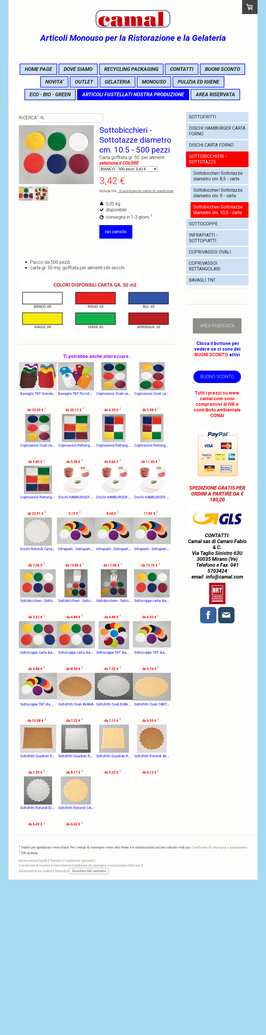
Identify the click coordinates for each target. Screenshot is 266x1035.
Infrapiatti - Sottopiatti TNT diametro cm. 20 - (99, 601)
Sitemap (61, 1026)
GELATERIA (117, 82)
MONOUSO (154, 82)
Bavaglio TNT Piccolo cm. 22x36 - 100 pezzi (99, 394)
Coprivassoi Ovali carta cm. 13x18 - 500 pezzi (55, 445)
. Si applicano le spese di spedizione (145, 191)
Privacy (135, 1020)
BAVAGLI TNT (202, 280)
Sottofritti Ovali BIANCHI (128, 808)
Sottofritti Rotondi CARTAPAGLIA (45, 963)
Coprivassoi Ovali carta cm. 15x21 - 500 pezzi (100, 445)
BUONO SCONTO (217, 376)
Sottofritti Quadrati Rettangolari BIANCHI (141, 860)
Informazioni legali (33, 1016)
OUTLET (84, 82)
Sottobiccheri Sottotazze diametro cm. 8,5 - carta (218, 176)
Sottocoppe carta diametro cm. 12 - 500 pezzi (100, 704)
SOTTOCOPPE (203, 224)
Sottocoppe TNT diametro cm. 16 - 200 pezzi (54, 808)
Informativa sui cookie (35, 1026)
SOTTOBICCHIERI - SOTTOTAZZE (208, 159)
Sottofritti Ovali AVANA (83, 808)
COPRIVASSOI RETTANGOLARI (204, 266)
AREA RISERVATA (215, 94)
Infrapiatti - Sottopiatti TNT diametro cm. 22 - (144, 601)
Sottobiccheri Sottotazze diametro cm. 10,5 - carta (218, 209)
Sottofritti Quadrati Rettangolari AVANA (95, 860)
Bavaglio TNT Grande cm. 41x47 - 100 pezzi (54, 394)
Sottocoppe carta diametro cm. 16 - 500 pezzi (55, 756)
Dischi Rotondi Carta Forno (41, 601)
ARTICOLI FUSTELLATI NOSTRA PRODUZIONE (133, 94)
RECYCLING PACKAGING (131, 69)
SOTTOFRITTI (202, 117)
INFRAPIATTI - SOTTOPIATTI (203, 237)
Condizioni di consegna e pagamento (219, 1002)
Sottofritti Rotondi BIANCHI (130, 911)
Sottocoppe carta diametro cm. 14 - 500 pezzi (145, 704)
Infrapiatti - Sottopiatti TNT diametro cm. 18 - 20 (56, 653)
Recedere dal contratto (89, 1026)
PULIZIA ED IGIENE (198, 82)
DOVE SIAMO (78, 69)
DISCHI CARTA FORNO (211, 145)
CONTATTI (181, 69)
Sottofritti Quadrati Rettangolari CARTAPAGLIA (56, 911)
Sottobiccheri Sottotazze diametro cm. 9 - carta (218, 192)
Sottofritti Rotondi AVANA (84, 911)
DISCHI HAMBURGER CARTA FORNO (217, 131)
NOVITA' (54, 82)
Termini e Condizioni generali (71, 1016)
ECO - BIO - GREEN (50, 94)
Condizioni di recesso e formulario (44, 1020)
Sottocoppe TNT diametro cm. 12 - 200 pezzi (99, 756)
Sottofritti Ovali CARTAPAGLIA (43, 860)
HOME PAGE (38, 69)
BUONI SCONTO (222, 69)
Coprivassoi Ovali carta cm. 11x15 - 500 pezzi (145, 394)
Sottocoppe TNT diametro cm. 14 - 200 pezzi (144, 756)
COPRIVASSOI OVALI (210, 252)
